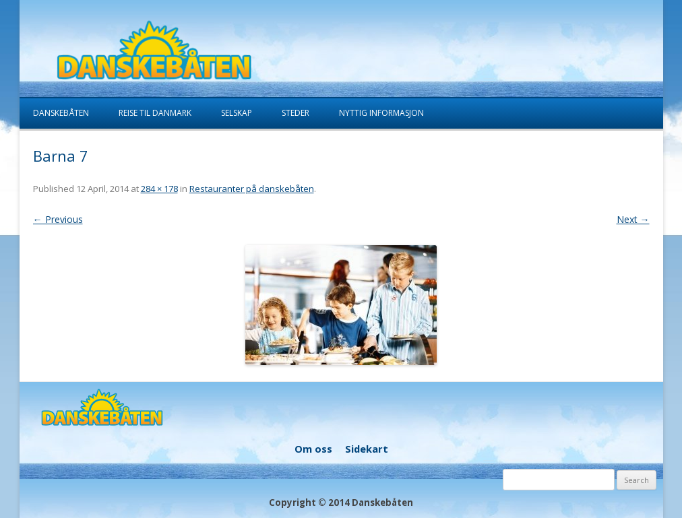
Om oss (313, 448)
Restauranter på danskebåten (251, 189)
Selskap (236, 113)
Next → (633, 219)
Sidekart (366, 448)
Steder (295, 113)
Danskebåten (61, 113)
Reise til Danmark (155, 113)
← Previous (58, 219)
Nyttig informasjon (381, 113)
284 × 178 (159, 189)
